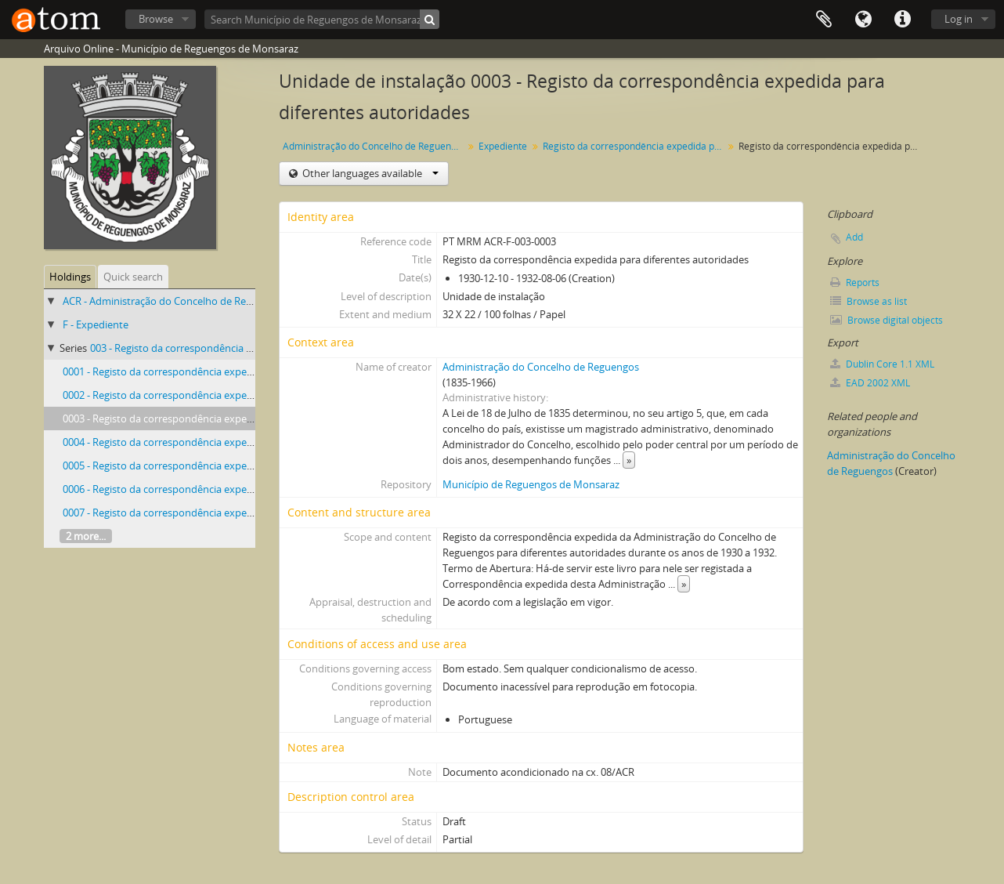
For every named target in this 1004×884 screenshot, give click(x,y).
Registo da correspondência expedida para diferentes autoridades (635, 146)
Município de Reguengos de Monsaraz (530, 484)
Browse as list (868, 301)
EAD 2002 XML (870, 382)
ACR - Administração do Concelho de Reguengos (174, 301)
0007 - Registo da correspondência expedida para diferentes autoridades (231, 512)
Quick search (133, 277)
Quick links (902, 19)
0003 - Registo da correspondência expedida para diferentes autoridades (231, 418)
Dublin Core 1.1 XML (882, 364)
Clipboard (823, 19)
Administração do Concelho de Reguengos (375, 146)
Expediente (503, 146)
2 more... (86, 536)
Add (854, 237)
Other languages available (369, 173)
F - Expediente (95, 324)
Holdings (70, 277)
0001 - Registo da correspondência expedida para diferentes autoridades (231, 371)
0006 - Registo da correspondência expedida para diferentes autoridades (231, 489)
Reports (854, 282)
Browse (156, 19)
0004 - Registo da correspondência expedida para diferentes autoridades (231, 442)
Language (863, 19)
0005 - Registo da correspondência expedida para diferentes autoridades (231, 465)
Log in (958, 19)
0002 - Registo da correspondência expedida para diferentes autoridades (231, 395)
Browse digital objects (886, 320)
